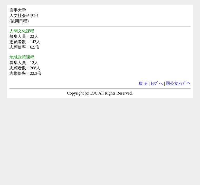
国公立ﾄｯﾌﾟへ (178, 83)
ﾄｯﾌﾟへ (157, 83)
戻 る (143, 83)
